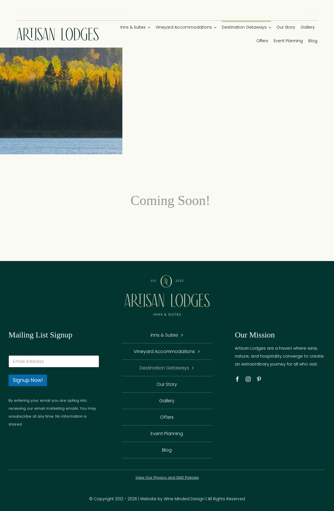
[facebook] (296, 10)
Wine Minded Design (184, 499)
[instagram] (306, 10)
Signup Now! (28, 380)
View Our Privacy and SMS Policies (167, 477)
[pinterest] (315, 10)
